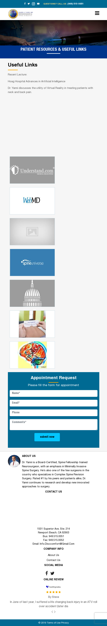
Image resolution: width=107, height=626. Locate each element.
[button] (53, 611)
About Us (53, 555)
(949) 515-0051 (75, 4)
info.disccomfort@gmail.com (57, 544)
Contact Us (53, 560)
